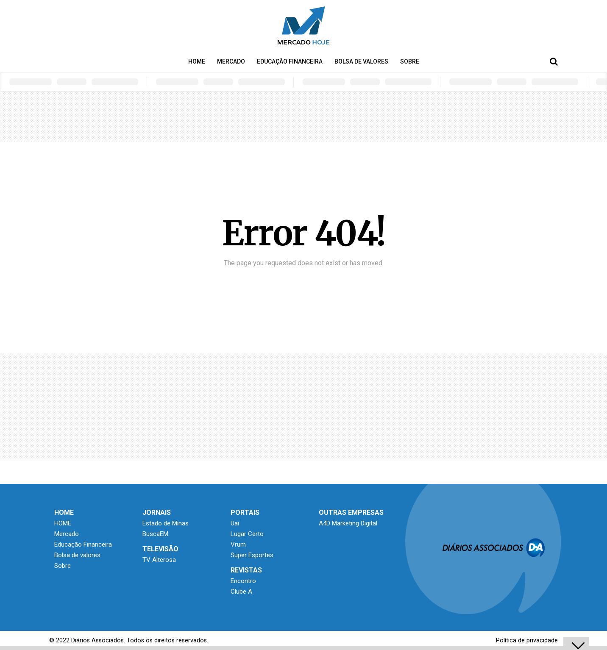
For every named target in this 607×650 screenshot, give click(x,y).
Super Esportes (252, 555)
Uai (235, 523)
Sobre (409, 61)
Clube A (241, 591)
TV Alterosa (159, 560)
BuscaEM (155, 534)
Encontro (243, 581)
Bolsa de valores (361, 61)
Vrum (238, 544)
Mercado (231, 61)
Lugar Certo (247, 534)
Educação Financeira (290, 61)
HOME (196, 61)
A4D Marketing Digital (348, 523)
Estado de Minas (165, 523)
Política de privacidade (527, 640)
